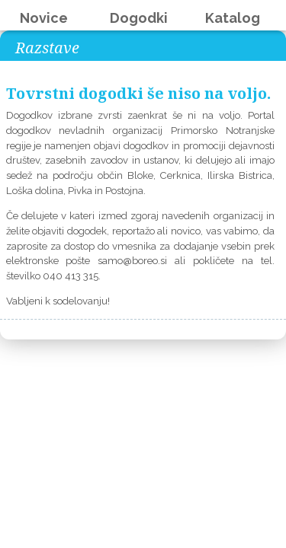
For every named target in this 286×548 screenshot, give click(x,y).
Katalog (232, 18)
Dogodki (139, 18)
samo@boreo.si (132, 260)
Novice (44, 18)
